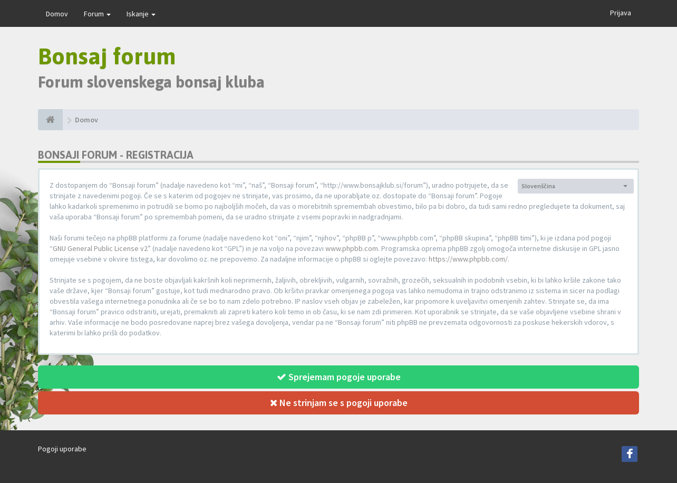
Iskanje (141, 13)
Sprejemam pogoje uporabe (339, 377)
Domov (57, 13)
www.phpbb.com (351, 248)
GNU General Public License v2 (100, 248)
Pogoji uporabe (62, 448)
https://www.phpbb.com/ (468, 259)
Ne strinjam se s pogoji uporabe (339, 403)
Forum (97, 13)
